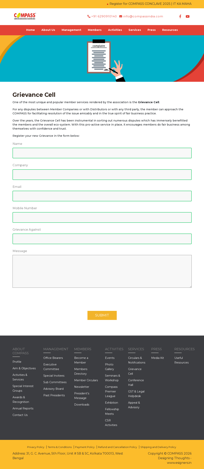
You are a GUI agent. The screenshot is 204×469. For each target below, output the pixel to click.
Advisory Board (53, 389)
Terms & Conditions (60, 447)
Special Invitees (53, 375)
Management (71, 30)
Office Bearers (53, 358)
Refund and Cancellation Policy (117, 447)
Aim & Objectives (24, 368)
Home (30, 30)
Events (109, 358)
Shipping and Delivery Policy (158, 447)
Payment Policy (85, 447)
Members (95, 30)
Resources (170, 30)
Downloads (81, 404)
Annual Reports (23, 408)
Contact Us (20, 415)
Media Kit (157, 358)
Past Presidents (54, 395)
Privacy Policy (35, 447)
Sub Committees (54, 382)
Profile (17, 362)
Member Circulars (86, 380)
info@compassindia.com (141, 16)
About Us (48, 30)
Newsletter (81, 387)
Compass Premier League (111, 391)
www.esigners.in (179, 463)
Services (134, 30)
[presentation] (42, 301)
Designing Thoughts (174, 458)
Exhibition (111, 402)
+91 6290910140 (102, 16)
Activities (115, 30)
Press (152, 30)
